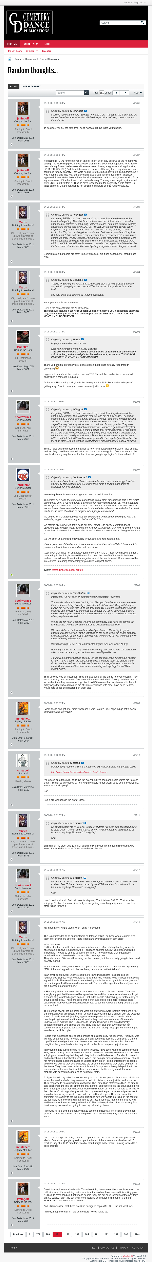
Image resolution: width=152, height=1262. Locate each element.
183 (77, 1234)
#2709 (136, 703)
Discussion (30, 59)
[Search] (119, 22)
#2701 (136, 103)
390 (126, 1234)
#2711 (136, 815)
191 (97, 1234)
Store (48, 44)
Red (13, 1247)
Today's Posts (15, 51)
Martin (23, 222)
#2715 (136, 1183)
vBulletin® (128, 1256)
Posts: (20, 140)
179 (38, 1234)
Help (93, 1248)
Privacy (123, 1248)
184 (87, 1234)
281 (116, 1234)
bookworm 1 (23, 417)
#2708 (136, 585)
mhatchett (23, 718)
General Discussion (49, 59)
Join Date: (17, 138)
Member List (32, 51)
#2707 (136, 469)
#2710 (136, 755)
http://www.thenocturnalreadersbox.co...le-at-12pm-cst (79, 772)
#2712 (136, 870)
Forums (12, 44)
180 (48, 1234)
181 (58, 1234)
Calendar (46, 51)
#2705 (136, 331)
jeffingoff (23, 118)
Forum (18, 59)
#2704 (136, 272)
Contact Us (108, 1248)
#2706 (136, 401)
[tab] (14, 86)
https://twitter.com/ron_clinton (67, 570)
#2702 (136, 155)
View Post (85, 111)
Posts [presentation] (13, 86)
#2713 (136, 922)
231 (106, 1234)
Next (137, 1234)
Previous (18, 1234)
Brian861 (23, 347)
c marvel (23, 770)
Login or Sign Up (135, 2)
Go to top (138, 1248)
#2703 (136, 207)
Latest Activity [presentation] (31, 86)
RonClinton (22, 485)
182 (67, 1234)
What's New (31, 44)
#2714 (136, 1131)
